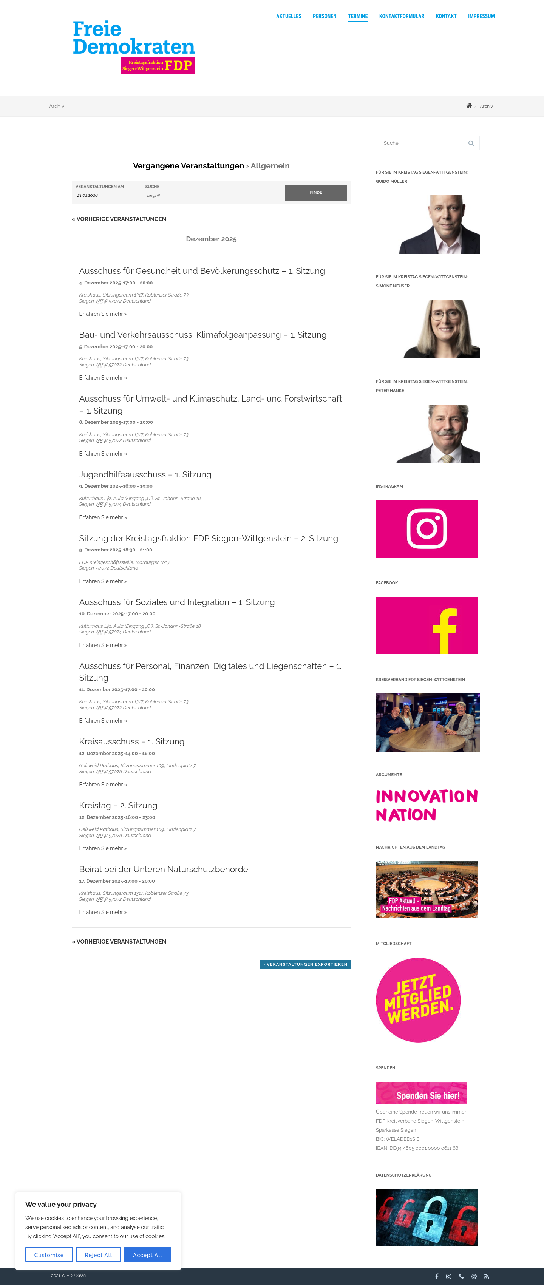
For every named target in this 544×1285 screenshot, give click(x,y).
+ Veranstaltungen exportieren (305, 964)
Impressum (481, 16)
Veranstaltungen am (100, 187)
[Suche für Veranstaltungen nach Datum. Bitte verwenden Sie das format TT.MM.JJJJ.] (107, 195)
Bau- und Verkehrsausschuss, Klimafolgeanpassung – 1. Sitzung (203, 335)
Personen (325, 16)
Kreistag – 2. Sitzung (118, 805)
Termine (358, 16)
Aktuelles (288, 16)
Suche (152, 187)
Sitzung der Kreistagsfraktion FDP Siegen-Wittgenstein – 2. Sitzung (208, 538)
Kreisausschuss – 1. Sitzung (132, 741)
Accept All (147, 1255)
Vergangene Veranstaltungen (188, 165)
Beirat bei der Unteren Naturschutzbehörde (163, 869)
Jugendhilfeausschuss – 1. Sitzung (145, 474)
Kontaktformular (401, 16)
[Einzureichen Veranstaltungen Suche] (316, 193)
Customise (49, 1255)
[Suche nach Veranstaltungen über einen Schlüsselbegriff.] (188, 195)
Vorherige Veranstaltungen (119, 219)
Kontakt (446, 16)
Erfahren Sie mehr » (103, 314)
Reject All (98, 1255)
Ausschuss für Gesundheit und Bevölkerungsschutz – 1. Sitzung (202, 271)
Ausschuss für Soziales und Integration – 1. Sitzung (177, 602)
